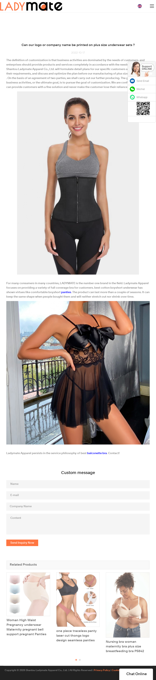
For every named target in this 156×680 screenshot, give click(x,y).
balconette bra (97, 453)
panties (66, 292)
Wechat (140, 89)
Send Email (142, 81)
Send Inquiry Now (22, 542)
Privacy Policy (102, 670)
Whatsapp (141, 97)
